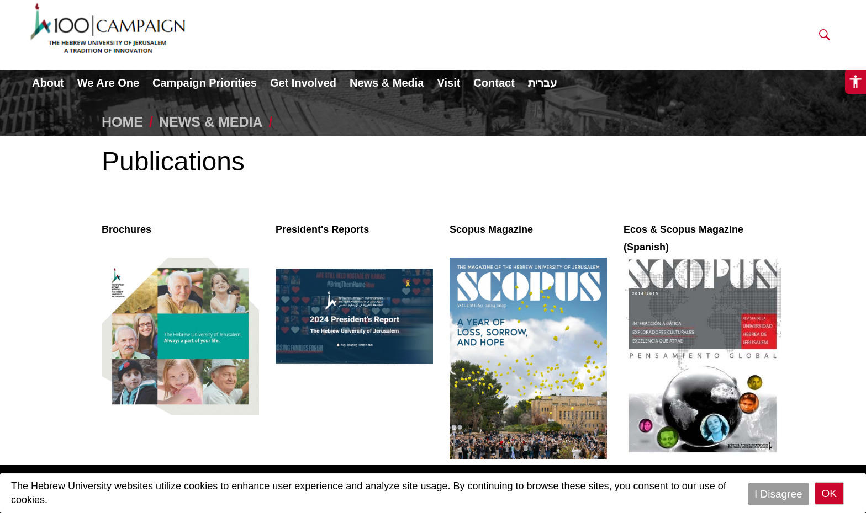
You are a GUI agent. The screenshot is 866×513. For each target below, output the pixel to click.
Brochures (126, 229)
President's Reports (322, 229)
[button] (824, 36)
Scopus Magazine (491, 229)
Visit (448, 83)
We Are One (108, 83)
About (48, 83)
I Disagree (778, 493)
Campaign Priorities (204, 83)
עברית (542, 83)
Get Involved (303, 83)
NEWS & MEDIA (211, 122)
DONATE (681, 28)
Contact (493, 83)
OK (829, 493)
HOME (122, 122)
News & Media (387, 83)
